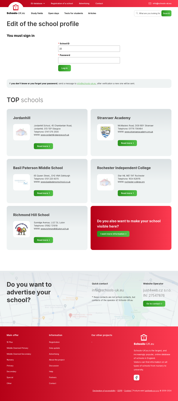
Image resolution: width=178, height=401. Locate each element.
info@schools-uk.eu (86, 83)
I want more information (112, 234)
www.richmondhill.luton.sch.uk (55, 228)
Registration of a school (62, 3)
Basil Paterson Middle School (38, 168)
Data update (54, 348)
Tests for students (73, 13)
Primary (10, 365)
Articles (92, 13)
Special (10, 377)
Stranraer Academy (114, 118)
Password (65, 55)
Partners (53, 377)
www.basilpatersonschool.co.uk (55, 182)
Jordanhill (21, 118)
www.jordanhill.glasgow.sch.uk (55, 135)
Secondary (11, 371)
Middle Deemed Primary (17, 348)
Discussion (54, 365)
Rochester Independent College (124, 168)
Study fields (37, 13)
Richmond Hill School (31, 215)
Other (9, 383)
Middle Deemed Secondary (19, 354)
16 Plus (10, 342)
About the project (56, 360)
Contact (99, 3)
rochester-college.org (135, 182)
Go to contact (153, 303)
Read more (42, 146)
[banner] (16, 8)
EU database (36, 3)
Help (51, 371)
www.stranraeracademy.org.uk (139, 131)
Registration (54, 342)
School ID (65, 43)
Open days (53, 13)
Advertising (84, 3)
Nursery (10, 360)
